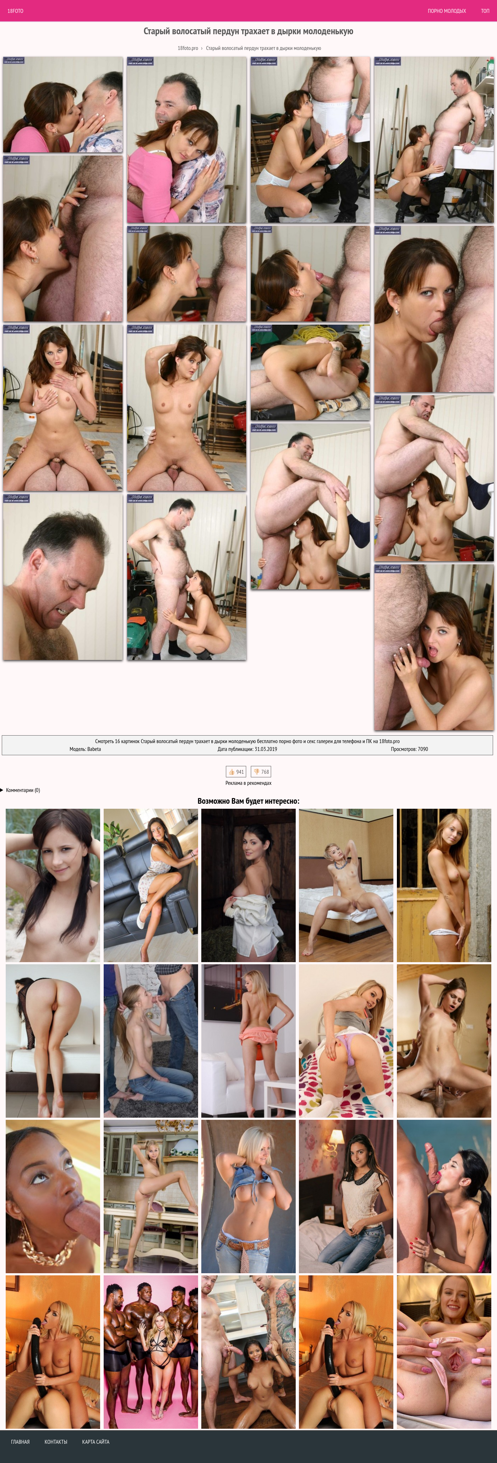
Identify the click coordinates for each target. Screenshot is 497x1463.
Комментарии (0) (23, 789)
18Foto (15, 10)
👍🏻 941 (236, 771)
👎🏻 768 (261, 771)
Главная (20, 1441)
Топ (485, 10)
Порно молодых (447, 10)
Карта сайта (95, 1441)
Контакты (56, 1441)
